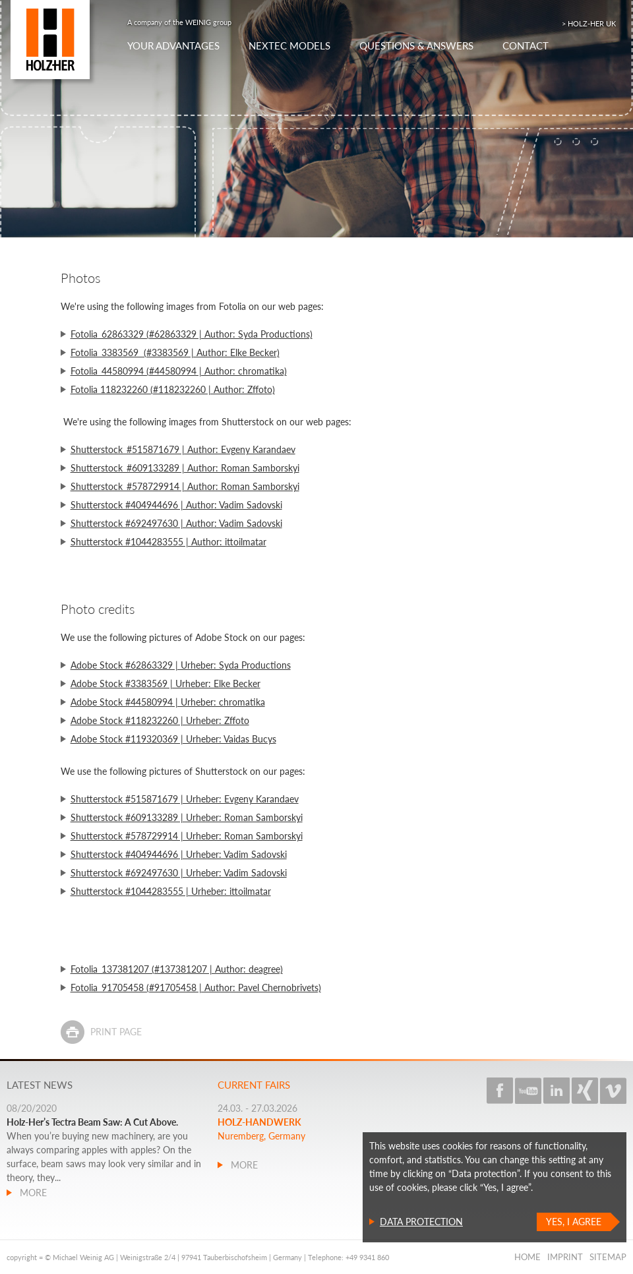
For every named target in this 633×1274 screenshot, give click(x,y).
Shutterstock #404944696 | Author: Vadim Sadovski (176, 504)
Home (527, 1257)
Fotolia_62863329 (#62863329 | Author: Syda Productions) (192, 334)
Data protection (421, 1221)
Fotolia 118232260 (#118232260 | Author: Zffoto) (173, 389)
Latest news (40, 1085)
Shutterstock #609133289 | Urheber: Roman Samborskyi (187, 817)
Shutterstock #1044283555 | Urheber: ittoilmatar (171, 891)
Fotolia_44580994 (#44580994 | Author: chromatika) (179, 371)
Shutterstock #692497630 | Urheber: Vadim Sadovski (179, 872)
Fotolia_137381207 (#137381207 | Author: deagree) (177, 969)
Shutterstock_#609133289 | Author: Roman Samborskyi (185, 467)
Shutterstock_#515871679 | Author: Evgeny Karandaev (183, 449)
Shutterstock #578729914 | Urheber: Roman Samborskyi (187, 835)
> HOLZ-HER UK (589, 23)
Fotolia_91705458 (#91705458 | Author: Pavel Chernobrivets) (196, 987)
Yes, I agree (573, 1221)
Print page (116, 1031)
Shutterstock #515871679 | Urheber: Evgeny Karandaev (185, 798)
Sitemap (607, 1257)
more (32, 1192)
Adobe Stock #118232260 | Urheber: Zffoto (160, 720)
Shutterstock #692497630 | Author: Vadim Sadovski (176, 523)
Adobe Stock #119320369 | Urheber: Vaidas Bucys (173, 738)
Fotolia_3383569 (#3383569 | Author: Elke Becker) (175, 352)
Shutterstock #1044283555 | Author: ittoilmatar (168, 541)
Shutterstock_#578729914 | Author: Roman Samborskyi (185, 486)
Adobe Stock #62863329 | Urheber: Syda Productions (181, 665)
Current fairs (254, 1085)
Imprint (565, 1257)
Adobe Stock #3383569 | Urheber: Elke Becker (165, 683)
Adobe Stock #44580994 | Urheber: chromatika (168, 702)
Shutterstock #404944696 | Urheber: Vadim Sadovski (179, 854)
